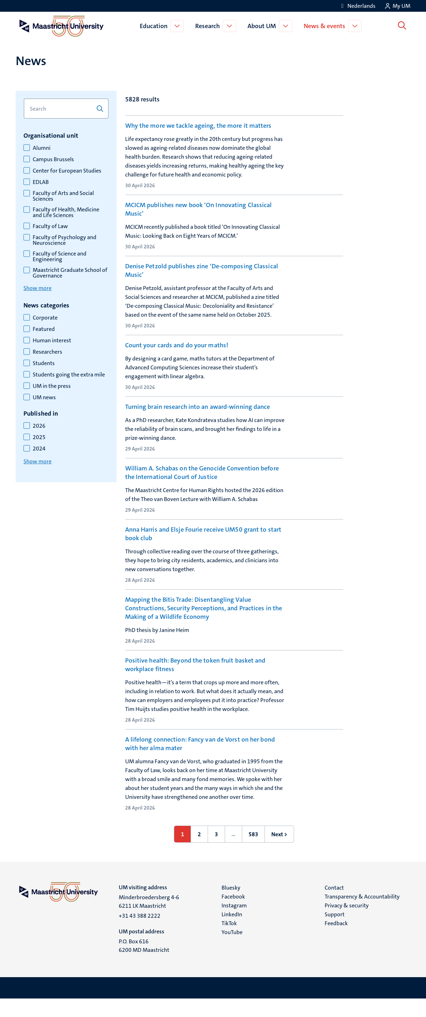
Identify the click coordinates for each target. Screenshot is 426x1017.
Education (155, 26)
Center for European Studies (67, 171)
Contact (334, 906)
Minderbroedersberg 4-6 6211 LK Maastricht (149, 920)
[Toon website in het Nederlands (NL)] (357, 5)
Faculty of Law (50, 226)
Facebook (233, 914)
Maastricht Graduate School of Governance (70, 273)
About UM (263, 26)
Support (335, 932)
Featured (44, 329)
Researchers (47, 352)
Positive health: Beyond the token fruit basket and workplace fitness (195, 682)
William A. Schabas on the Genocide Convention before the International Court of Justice (202, 482)
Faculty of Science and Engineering (59, 256)
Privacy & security (347, 923)
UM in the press (52, 386)
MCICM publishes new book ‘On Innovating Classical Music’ (198, 209)
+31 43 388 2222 (139, 934)
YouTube (232, 950)
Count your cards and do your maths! (177, 348)
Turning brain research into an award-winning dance (197, 414)
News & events (325, 26)
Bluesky (231, 906)
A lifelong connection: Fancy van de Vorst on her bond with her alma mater (200, 761)
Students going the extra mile (69, 375)
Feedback (336, 941)
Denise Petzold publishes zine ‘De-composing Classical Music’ (201, 274)
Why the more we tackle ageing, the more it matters (198, 125)
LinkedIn (232, 932)
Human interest (52, 340)
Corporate (45, 318)
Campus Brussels (53, 159)
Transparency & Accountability (362, 914)
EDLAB (41, 182)
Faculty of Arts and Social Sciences (63, 196)
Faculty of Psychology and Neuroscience (64, 240)
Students (44, 363)
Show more (37, 288)
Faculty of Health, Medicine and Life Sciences (66, 212)
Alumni (41, 148)
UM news (44, 397)
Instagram (234, 923)
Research (208, 26)
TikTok (229, 941)
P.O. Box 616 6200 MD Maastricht (144, 964)
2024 (39, 449)
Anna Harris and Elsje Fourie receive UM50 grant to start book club (203, 548)
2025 (39, 437)
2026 (39, 426)
